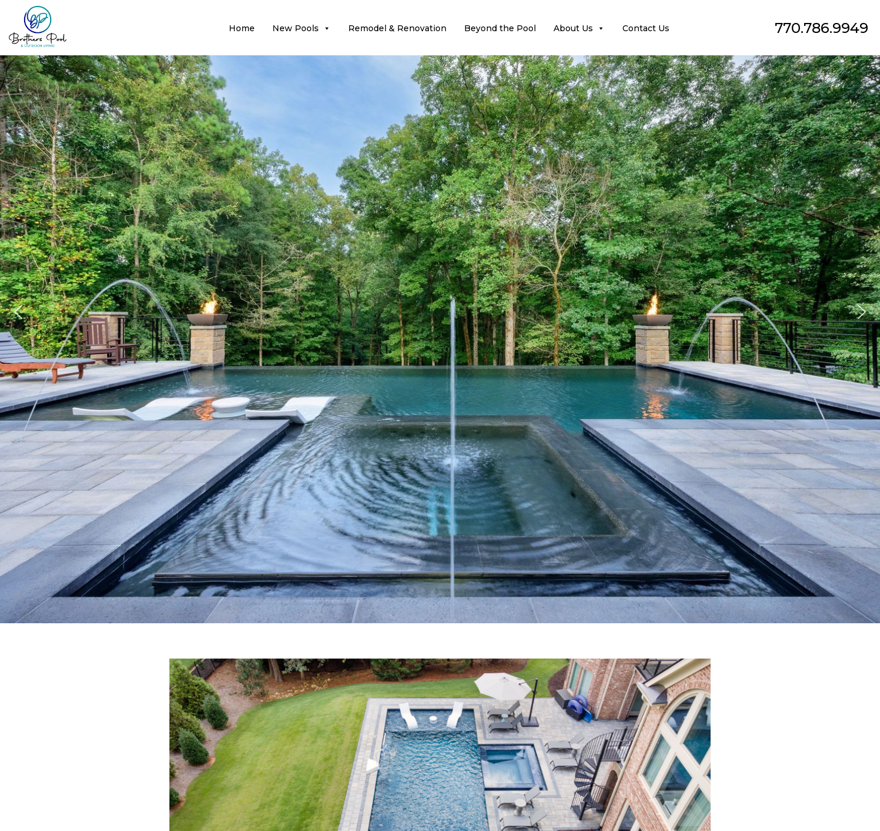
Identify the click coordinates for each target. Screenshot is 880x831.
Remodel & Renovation (397, 28)
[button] (18, 312)
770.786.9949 (821, 27)
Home (242, 28)
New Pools (301, 28)
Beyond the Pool (500, 28)
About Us (579, 28)
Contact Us (645, 28)
